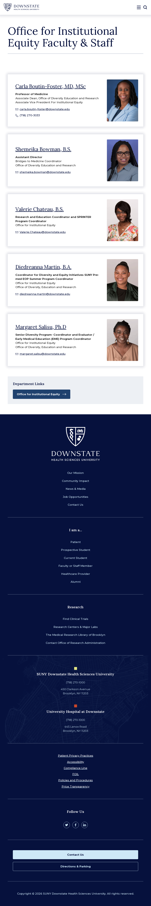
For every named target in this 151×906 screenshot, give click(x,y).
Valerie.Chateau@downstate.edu (43, 232)
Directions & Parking (75, 866)
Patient (75, 542)
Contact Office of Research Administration (75, 642)
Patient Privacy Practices (75, 755)
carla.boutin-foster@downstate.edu (45, 109)
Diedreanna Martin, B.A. (43, 267)
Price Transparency (76, 786)
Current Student (75, 558)
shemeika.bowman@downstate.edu (45, 172)
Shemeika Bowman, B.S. (43, 149)
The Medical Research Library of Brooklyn (75, 634)
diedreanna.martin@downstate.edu (45, 294)
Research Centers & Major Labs (75, 627)
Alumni (76, 581)
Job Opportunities (75, 496)
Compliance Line (75, 768)
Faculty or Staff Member (75, 565)
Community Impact (75, 481)
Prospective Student (75, 550)
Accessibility (75, 761)
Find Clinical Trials (75, 619)
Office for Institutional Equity (38, 394)
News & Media (76, 488)
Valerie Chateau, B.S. (39, 209)
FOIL (75, 774)
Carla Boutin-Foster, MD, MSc (50, 86)
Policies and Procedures (75, 780)
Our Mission (75, 472)
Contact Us (75, 504)
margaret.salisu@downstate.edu (42, 353)
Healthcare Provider (75, 573)
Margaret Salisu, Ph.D (40, 327)
